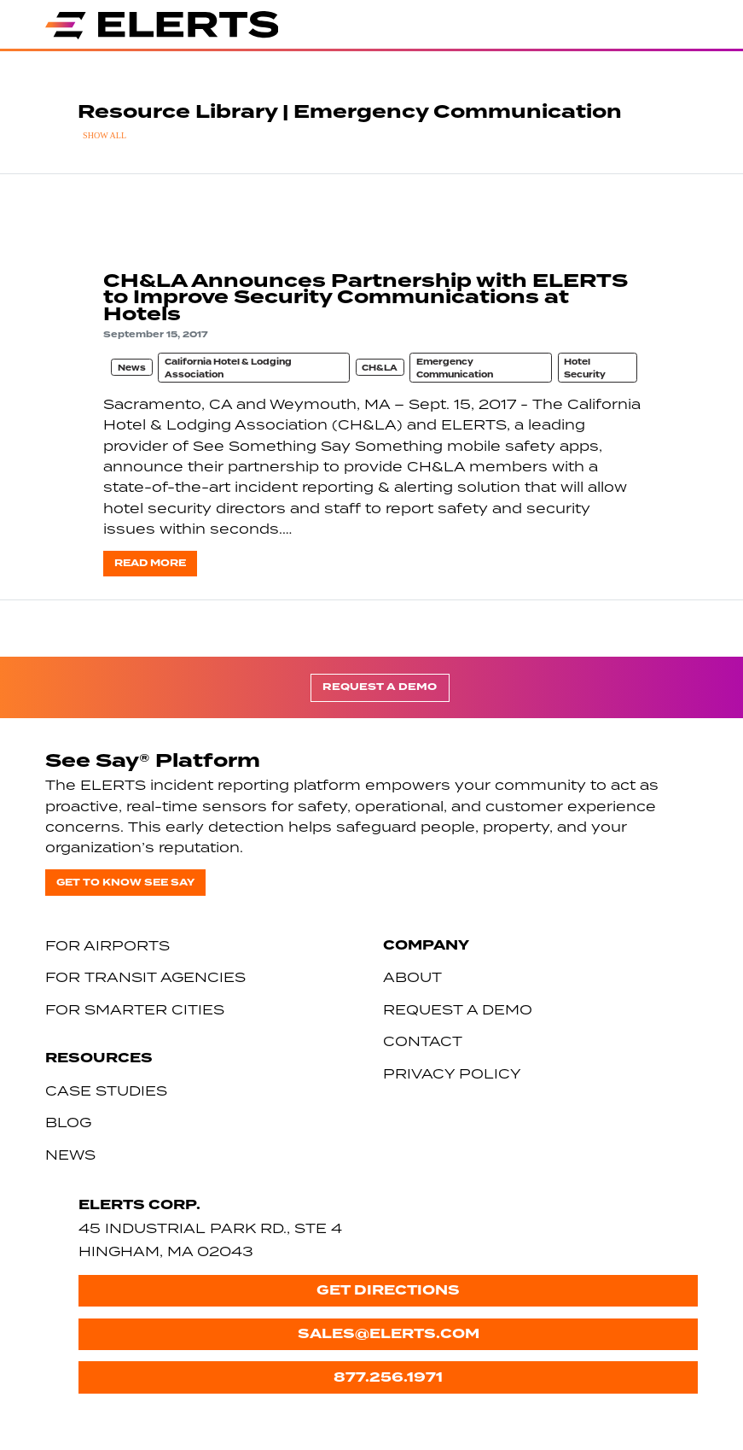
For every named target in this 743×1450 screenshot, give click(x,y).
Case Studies (106, 1090)
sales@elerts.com (388, 1333)
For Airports (107, 945)
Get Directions (388, 1290)
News (132, 368)
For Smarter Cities (134, 1009)
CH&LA (380, 368)
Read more (150, 563)
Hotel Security (585, 368)
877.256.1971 (388, 1377)
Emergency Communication (454, 368)
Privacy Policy (452, 1073)
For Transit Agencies (145, 977)
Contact (422, 1041)
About (412, 977)
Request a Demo (379, 687)
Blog (68, 1122)
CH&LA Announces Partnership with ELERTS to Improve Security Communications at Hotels (365, 297)
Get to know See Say (125, 882)
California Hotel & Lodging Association (228, 368)
